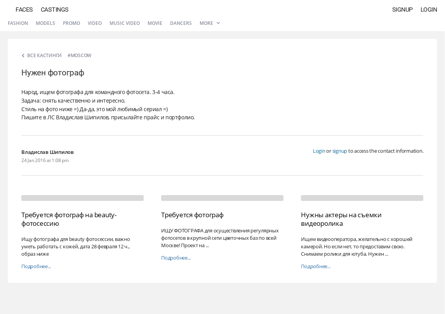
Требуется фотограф (192, 214)
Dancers (181, 23)
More (210, 23)
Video (95, 23)
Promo (71, 23)
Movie (155, 23)
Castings (55, 9)
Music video (125, 23)
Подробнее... (36, 266)
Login (429, 9)
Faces (24, 9)
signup (340, 150)
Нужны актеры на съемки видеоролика (341, 219)
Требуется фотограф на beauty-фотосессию (68, 219)
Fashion (18, 23)
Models (45, 23)
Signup (402, 9)
